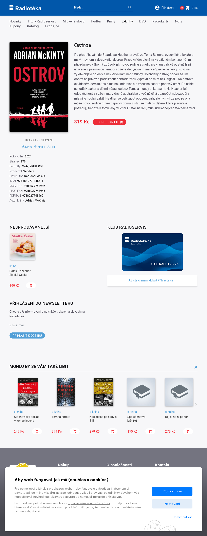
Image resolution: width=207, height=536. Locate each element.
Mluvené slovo (73, 21)
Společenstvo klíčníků (136, 418)
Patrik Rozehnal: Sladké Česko (20, 272)
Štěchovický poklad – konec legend (26, 418)
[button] (165, 7)
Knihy (111, 21)
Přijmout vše (172, 491)
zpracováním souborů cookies (89, 503)
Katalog (33, 26)
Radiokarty (160, 21)
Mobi (27, 147)
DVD (142, 21)
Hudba (96, 21)
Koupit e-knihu (109, 122)
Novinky (15, 21)
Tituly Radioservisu (42, 21)
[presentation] (196, 405)
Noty (178, 21)
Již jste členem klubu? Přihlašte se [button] (152, 280)
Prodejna (52, 26)
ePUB (39, 147)
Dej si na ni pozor (176, 417)
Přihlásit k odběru (27, 336)
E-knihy (127, 21)
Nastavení (172, 504)
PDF (51, 147)
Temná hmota (61, 417)
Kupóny (15, 26)
